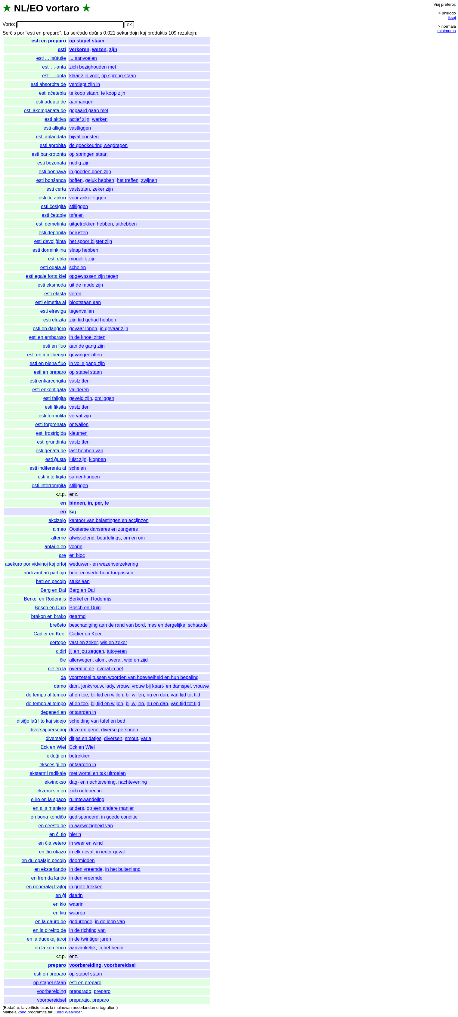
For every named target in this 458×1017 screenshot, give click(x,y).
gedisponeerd (83, 816)
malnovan (63, 1007)
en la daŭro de (50, 921)
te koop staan (83, 93)
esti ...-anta (54, 66)
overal (115, 659)
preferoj (448, 4)
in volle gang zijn (87, 363)
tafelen (76, 215)
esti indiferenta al (47, 468)
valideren (79, 389)
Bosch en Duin (50, 607)
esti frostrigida (51, 433)
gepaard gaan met (88, 110)
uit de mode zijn (86, 284)
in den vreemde (85, 869)
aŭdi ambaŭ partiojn (45, 572)
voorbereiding (85, 965)
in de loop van (110, 921)
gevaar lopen (83, 328)
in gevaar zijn (114, 328)
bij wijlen (135, 694)
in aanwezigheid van (91, 825)
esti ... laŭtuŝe (51, 58)
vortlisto (32, 1007)
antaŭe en (55, 546)
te (107, 502)
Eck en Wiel (53, 747)
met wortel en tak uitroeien (97, 773)
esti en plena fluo (47, 363)
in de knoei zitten (87, 337)
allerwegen (80, 659)
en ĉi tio (57, 834)
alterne (58, 537)
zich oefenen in (85, 790)
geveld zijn (80, 398)
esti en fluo (54, 346)
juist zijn (77, 459)
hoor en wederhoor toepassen (101, 572)
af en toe (78, 694)
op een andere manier (110, 808)
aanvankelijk (82, 947)
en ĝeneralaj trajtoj (46, 886)
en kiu (59, 912)
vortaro (62, 8)
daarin (75, 895)
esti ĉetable (54, 215)
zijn (113, 49)
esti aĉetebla (52, 93)
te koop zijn (113, 93)
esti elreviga (53, 311)
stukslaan (79, 581)
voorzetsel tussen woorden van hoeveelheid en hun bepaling (134, 677)
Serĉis (9, 32)
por (20, 32)
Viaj (436, 4)
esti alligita (55, 128)
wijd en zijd (136, 659)
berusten (78, 232)
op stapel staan (86, 40)
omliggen (104, 398)
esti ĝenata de (51, 450)
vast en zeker (83, 642)
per (98, 502)
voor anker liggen (87, 197)
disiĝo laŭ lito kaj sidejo (41, 721)
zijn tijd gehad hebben (92, 319)
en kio (59, 904)
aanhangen (81, 101)
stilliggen (78, 206)
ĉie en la (57, 668)
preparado (80, 991)
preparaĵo (79, 1000)
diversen (113, 738)
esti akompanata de (45, 110)
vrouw (122, 686)
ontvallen (78, 424)
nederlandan (84, 1007)
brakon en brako (48, 616)
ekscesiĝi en (52, 764)
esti (62, 49)
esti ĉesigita (53, 206)
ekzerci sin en (51, 790)
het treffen (127, 180)
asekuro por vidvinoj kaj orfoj (35, 564)
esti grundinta (51, 441)
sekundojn (128, 32)
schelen (77, 267)
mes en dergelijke (166, 625)
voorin (75, 546)
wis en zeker (113, 642)
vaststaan (79, 189)
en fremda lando (48, 877)
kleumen (78, 433)
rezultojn (187, 32)
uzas (44, 1007)
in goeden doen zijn (90, 171)
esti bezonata (51, 162)
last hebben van (86, 450)
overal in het (110, 668)
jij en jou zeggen (86, 651)
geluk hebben (99, 180)
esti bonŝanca (51, 180)
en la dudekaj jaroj (46, 939)
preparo (57, 965)
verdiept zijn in (84, 84)
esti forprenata (50, 424)
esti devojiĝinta (50, 241)
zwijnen (149, 180)
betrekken (79, 755)
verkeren (79, 49)
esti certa (56, 189)
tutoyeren (117, 651)
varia (146, 738)
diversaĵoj (56, 738)
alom (100, 659)
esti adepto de (51, 101)
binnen (77, 502)
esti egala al (53, 267)
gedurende (80, 921)
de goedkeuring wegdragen (98, 145)
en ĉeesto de (52, 825)
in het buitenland (122, 869)
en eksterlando (50, 869)
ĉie (63, 659)
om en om (134, 537)
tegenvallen (81, 311)
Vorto (8, 24)
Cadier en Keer (50, 633)
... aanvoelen (83, 58)
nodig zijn (79, 162)
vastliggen (80, 128)
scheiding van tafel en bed (97, 721)
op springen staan (88, 154)
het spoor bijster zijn (90, 241)
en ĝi (61, 895)
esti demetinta (51, 223)
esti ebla (57, 258)
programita (37, 1012)
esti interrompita (49, 485)
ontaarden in (82, 712)
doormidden (82, 860)
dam (74, 686)
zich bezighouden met (92, 66)
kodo (22, 1012)
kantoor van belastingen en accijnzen (108, 520)
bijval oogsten (84, 136)
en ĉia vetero (52, 843)
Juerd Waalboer (68, 1012)
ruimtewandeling (86, 799)
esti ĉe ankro (52, 197)
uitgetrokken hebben (91, 223)
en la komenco (50, 947)
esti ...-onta (54, 75)
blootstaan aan (85, 302)
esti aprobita (53, 145)
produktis (157, 32)
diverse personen (119, 729)
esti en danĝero (49, 328)
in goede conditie (119, 816)
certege (58, 642)
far (50, 1012)
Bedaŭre (11, 1007)
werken (100, 119)
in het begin (110, 947)
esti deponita (52, 232)
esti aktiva (55, 119)
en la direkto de (49, 930)
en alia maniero (49, 808)
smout (131, 738)
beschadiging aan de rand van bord (107, 625)
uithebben (126, 223)
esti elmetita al (50, 302)
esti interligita (52, 476)
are (62, 555)
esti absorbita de (48, 84)
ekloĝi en (56, 755)
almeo (59, 529)
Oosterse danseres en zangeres (103, 529)
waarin (76, 904)
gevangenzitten (85, 354)
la (22, 1007)
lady (109, 686)
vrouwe (201, 686)
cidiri (61, 651)
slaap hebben (83, 250)
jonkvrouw (92, 686)
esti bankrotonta (49, 154)
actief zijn (79, 119)
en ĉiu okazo (52, 851)
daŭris (95, 32)
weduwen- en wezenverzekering (103, 564)
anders (76, 808)
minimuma (447, 31)
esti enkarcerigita (47, 380)
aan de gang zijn (86, 346)
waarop (77, 912)
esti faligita (54, 398)
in (90, 502)
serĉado (79, 32)
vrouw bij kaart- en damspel (161, 686)
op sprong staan (118, 75)
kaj (143, 32)
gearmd (77, 616)
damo (60, 686)
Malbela (9, 1012)
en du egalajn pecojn (44, 860)
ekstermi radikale (47, 773)
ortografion (106, 1007)
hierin (75, 834)
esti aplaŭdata (51, 136)
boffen (75, 180)
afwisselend (81, 537)
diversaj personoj (47, 729)
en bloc (77, 555)
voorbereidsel (120, 965)
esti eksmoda (52, 284)
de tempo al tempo (46, 694)
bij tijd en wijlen (107, 694)
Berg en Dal (53, 590)
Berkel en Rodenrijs (45, 598)
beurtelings (109, 537)
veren (75, 293)
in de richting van (87, 930)
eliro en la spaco (48, 799)
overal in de (81, 668)
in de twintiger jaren (90, 939)
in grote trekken (85, 886)
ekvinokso (55, 782)
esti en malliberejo (46, 354)
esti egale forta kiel (46, 276)
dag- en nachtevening (92, 782)
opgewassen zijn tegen (93, 276)
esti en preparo (49, 40)
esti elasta (55, 293)
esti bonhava (52, 171)
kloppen (97, 459)
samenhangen (84, 476)
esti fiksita (55, 407)
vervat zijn (80, 415)
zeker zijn (103, 189)
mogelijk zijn (82, 258)
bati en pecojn (51, 581)
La (66, 32)
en (63, 502)
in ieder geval (110, 851)
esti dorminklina (49, 250)
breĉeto (58, 625)
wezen (99, 49)
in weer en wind (86, 843)
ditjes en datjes (85, 738)
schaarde (198, 625)
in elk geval (81, 851)
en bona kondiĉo (48, 816)
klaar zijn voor (84, 75)
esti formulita (52, 415)
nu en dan (157, 694)
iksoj (452, 17)
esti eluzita (54, 319)
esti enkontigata (49, 389)
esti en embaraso (47, 337)
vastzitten (79, 380)
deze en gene (83, 729)
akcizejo (57, 520)
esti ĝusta (55, 459)
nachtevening (132, 782)
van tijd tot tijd (185, 694)
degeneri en (53, 712)
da (63, 677)
